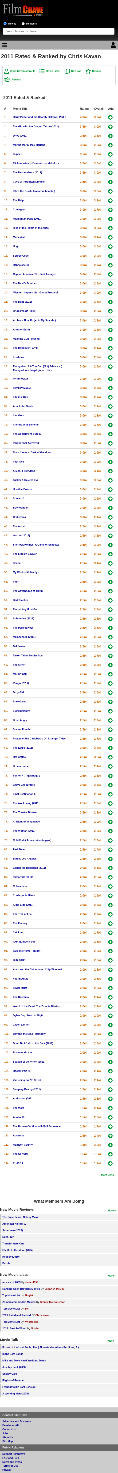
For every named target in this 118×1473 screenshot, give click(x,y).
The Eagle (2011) (23, 747)
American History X (14, 1223)
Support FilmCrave (13, 1453)
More (111, 1210)
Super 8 (17, 154)
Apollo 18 (18, 1117)
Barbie (6, 1263)
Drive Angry (20, 720)
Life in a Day (20, 397)
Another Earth (21, 329)
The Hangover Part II (25, 347)
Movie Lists (53, 71)
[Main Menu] (4, 46)
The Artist (19, 526)
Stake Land (20, 701)
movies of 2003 (11, 1282)
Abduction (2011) (23, 1098)
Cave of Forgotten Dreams (29, 181)
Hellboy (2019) (11, 1256)
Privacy (6, 1469)
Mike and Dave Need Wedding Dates (24, 1360)
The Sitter (19, 664)
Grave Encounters (24, 784)
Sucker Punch (21, 729)
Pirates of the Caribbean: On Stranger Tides (39, 738)
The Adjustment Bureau (27, 433)
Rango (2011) (21, 683)
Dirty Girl (18, 692)
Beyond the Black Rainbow (29, 1033)
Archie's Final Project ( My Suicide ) (34, 320)
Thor (16, 581)
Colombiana (20, 886)
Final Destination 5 (24, 794)
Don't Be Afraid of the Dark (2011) (33, 1043)
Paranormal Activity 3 (26, 443)
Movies (12, 23)
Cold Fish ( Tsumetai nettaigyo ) (32, 840)
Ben (26, 1308)
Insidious (18, 357)
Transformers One (13, 1243)
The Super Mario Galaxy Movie (20, 1217)
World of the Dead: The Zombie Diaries (36, 1006)
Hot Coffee (19, 756)
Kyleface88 (31, 1321)
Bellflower (19, 646)
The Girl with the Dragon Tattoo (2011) (36, 126)
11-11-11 (18, 1163)
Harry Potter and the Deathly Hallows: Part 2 (39, 117)
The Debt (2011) (22, 301)
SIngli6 (28, 1295)
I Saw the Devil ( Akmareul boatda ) (34, 191)
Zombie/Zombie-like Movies (18, 1302)
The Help (18, 200)
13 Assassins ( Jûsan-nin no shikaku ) (36, 163)
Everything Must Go (25, 609)
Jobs (5, 1433)
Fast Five (18, 461)
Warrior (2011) (21, 535)
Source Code (21, 255)
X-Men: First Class (24, 470)
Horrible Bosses (22, 489)
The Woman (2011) (24, 830)
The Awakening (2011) (26, 803)
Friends (16, 79)
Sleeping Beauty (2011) (27, 1089)
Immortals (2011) (23, 877)
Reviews (76, 71)
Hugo (16, 246)
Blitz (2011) (19, 960)
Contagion (19, 209)
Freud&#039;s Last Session (18, 1386)
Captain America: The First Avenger (34, 274)
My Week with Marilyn (26, 572)
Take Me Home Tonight (26, 950)
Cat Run (18, 932)
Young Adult (20, 978)
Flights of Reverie (13, 1380)
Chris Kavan (42, 1315)
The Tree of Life (22, 914)
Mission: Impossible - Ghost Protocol (35, 292)
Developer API (11, 1425)
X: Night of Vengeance (26, 821)
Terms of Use (10, 1465)
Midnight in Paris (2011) (27, 218)
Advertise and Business (16, 1421)
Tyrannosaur (20, 378)
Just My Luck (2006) (14, 1367)
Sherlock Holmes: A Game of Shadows (36, 544)
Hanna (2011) (21, 264)
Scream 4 (18, 498)
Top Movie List (11, 1295)
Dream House (21, 766)
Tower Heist (20, 987)
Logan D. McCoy (55, 1288)
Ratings (97, 71)
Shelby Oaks (10, 1373)
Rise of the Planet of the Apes (31, 227)
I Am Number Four (24, 941)
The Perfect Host (23, 627)
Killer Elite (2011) (23, 904)
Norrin (35, 1328)
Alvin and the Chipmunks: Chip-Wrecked (37, 969)
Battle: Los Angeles (24, 858)
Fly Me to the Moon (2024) (17, 1250)
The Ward (18, 1107)
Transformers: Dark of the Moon (32, 452)
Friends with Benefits (26, 424)
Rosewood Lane (22, 1052)
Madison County (23, 1144)
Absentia (18, 1135)
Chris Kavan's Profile (22, 71)
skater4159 (31, 1282)
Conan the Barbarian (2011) (29, 867)
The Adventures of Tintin (28, 590)
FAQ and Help (10, 1457)
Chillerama (19, 517)
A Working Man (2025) (15, 1393)
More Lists (107, 1174)
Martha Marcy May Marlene (29, 144)
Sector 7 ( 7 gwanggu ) (26, 775)
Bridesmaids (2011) (24, 310)
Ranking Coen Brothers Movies (21, 1288)
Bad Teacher (20, 600)
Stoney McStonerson (52, 1302)
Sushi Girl (8, 1236)
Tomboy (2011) (22, 387)
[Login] (114, 46)
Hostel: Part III (21, 1070)
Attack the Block (23, 406)
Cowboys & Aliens (24, 895)
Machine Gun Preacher (26, 338)
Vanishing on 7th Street (27, 1080)
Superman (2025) (12, 1230)
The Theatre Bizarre (25, 812)
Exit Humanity (21, 710)
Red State (19, 849)
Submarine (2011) (23, 618)
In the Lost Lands (12, 1353)
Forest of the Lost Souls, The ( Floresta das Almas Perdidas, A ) (40, 1347)
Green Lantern (21, 1024)
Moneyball (19, 237)
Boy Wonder (20, 507)
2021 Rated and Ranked (16, 1315)
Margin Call (20, 673)
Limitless (18, 415)
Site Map (7, 1441)
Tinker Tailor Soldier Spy (28, 655)
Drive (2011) (20, 135)
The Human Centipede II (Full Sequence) (37, 1126)
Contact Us (9, 1429)
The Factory (20, 923)
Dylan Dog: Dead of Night (28, 1015)
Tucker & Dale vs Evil (25, 480)
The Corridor (20, 1153)
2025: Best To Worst (14, 1328)
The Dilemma (21, 997)
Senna (16, 563)
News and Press (12, 1461)
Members (31, 23)
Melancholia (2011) (24, 636)
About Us (8, 1437)
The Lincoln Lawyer (25, 553)
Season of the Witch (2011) (29, 1061)
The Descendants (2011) (27, 172)
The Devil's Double (24, 283)
